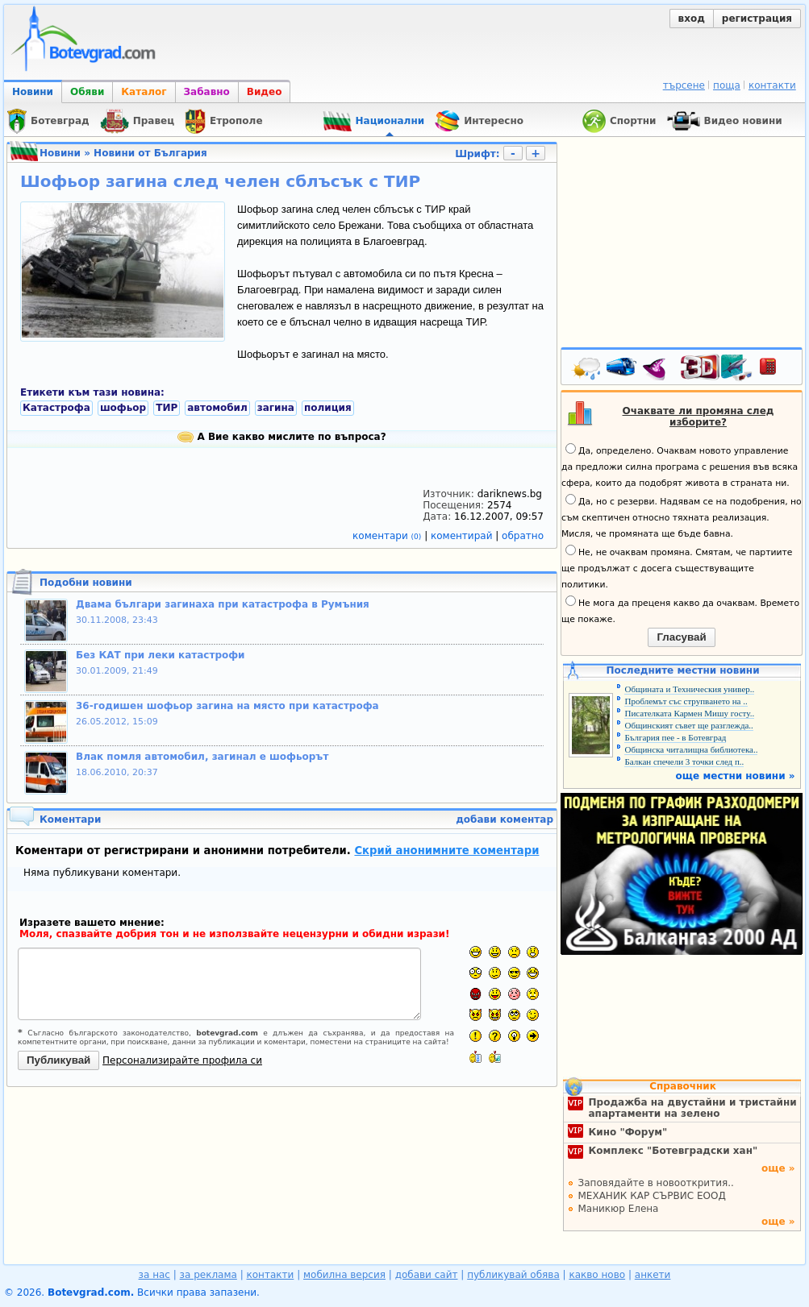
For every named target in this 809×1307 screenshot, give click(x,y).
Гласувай (681, 637)
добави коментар (504, 819)
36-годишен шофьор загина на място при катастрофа (227, 706)
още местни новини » (735, 776)
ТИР (166, 407)
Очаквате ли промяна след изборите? (698, 416)
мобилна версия (344, 1274)
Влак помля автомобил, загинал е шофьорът (202, 756)
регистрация (757, 18)
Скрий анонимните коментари (446, 850)
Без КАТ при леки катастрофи (160, 655)
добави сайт (426, 1274)
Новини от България (150, 153)
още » (778, 1168)
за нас (154, 1274)
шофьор (123, 407)
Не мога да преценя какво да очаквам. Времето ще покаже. (680, 609)
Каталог (143, 92)
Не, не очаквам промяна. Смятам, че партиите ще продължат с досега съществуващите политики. (676, 567)
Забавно (207, 92)
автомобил (217, 407)
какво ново (597, 1274)
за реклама (208, 1274)
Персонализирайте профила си (182, 1060)
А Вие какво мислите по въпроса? (281, 436)
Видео (264, 92)
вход (691, 18)
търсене (684, 85)
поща (726, 85)
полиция (328, 407)
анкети (653, 1274)
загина (275, 407)
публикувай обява (513, 1274)
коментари (388, 535)
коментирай (463, 535)
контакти (772, 85)
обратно (523, 535)
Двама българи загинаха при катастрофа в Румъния (222, 604)
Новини (32, 92)
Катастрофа (56, 407)
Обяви (87, 92)
